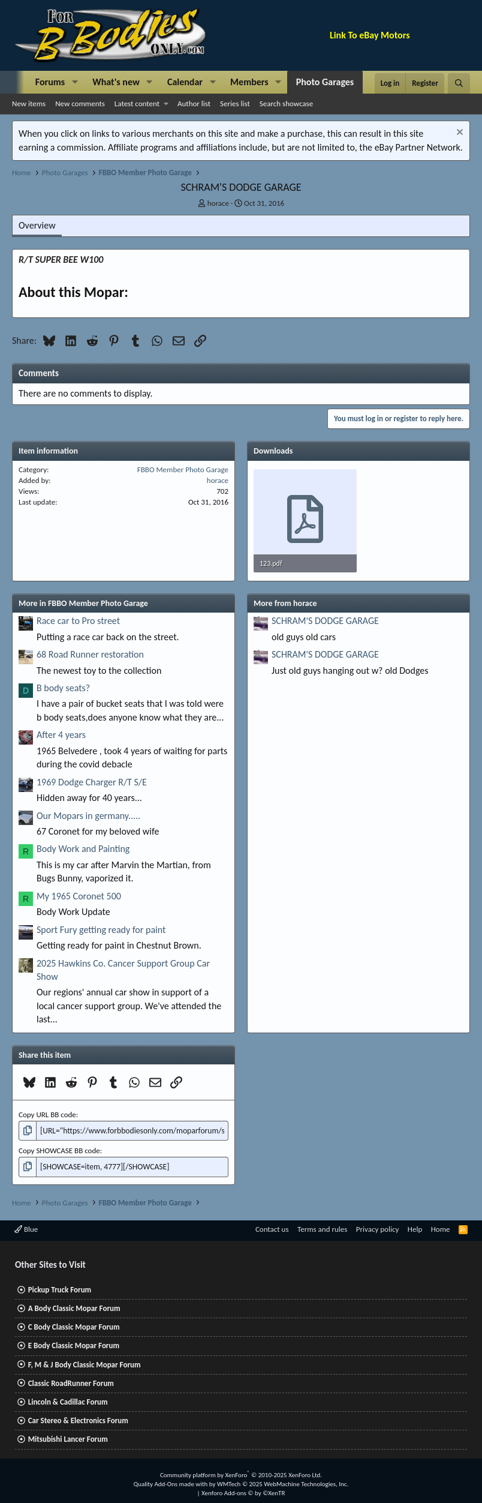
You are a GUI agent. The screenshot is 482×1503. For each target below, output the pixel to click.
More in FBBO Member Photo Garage (83, 603)
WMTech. (282, 1483)
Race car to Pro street (78, 620)
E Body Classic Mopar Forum (73, 1344)
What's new (116, 82)
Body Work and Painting (83, 848)
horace (218, 203)
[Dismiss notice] (458, 133)
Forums (50, 82)
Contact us (272, 1227)
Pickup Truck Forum (59, 1288)
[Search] (459, 83)
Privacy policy (377, 1227)
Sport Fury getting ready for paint (101, 929)
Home (440, 1227)
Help (415, 1227)
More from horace (285, 603)
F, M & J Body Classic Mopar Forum (84, 1363)
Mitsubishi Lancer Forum (68, 1438)
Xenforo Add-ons (243, 1492)
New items (29, 103)
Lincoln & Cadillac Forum (68, 1400)
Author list (193, 103)
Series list (235, 103)
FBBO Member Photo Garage (182, 469)
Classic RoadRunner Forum (71, 1382)
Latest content (137, 103)
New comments (80, 103)
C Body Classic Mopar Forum (74, 1326)
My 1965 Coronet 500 (79, 896)
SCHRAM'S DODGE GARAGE (325, 620)
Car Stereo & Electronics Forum (78, 1419)
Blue (26, 1227)
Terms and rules (322, 1227)
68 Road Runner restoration (90, 654)
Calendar (185, 82)
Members (249, 82)
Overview (37, 225)
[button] (74, 82)
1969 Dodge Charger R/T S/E (92, 782)
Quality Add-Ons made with (171, 1483)
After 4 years (61, 734)
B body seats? (63, 688)
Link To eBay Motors (370, 35)
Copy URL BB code (47, 1114)
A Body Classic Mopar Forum (74, 1307)
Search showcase (286, 103)
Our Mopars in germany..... (88, 815)
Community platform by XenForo (241, 1474)
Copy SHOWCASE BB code (59, 1149)
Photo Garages (325, 82)
